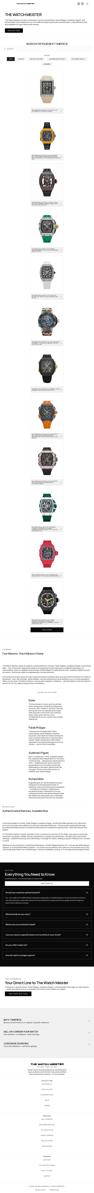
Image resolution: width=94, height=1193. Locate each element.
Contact (47, 1176)
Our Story (47, 1160)
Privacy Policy (40, 1190)
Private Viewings (47, 1135)
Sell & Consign (47, 1119)
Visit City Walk (47, 1170)
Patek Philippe (47, 1089)
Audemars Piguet (47, 1095)
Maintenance (47, 1146)
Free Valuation (47, 1141)
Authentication (47, 1130)
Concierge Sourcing (47, 1125)
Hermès (47, 1105)
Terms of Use (54, 1190)
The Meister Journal (47, 1165)
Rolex (47, 1100)
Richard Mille (47, 1084)
